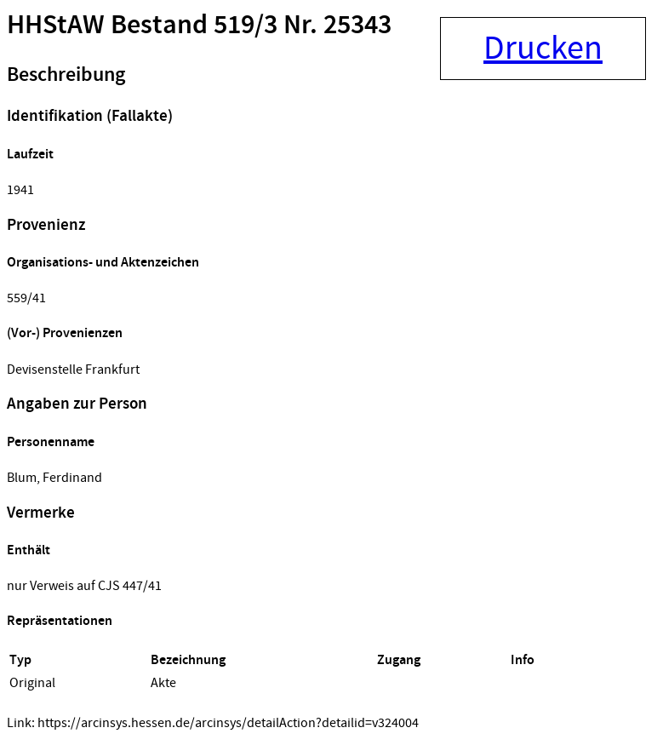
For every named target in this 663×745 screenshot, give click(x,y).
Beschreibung (66, 75)
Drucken (543, 48)
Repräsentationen (59, 621)
